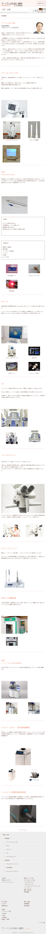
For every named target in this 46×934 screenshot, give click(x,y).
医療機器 (7, 838)
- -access (3, 913)
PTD (8, 845)
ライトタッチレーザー (12, 842)
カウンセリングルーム (12, 871)
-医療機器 (28, 903)
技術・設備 (27, 901)
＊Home (3, 878)
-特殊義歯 (26, 892)
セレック (9, 849)
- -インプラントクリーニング (32, 886)
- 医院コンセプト (6, 880)
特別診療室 (9, 867)
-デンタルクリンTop (29, 880)
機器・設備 (6, 834)
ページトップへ (23, 830)
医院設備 (7, 860)
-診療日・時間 (5, 919)
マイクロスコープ (11, 856)
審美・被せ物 (27, 890)
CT (7, 853)
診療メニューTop (28, 878)
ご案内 (3, 909)
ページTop (42, 922)
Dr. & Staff (4, 901)
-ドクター (4, 903)
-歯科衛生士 (4, 905)
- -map (3, 915)
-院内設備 (27, 905)
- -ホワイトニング (29, 884)
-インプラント (28, 888)
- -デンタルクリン (29, 882)
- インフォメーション (7, 882)
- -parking (3, 917)
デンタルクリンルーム (12, 864)
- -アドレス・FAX (6, 911)
